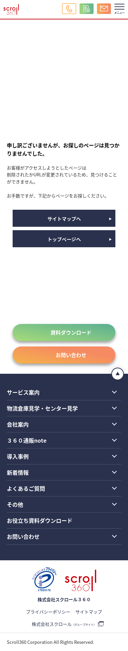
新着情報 (18, 472)
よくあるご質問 (26, 488)
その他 (15, 504)
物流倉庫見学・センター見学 (42, 408)
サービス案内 (23, 392)
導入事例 (18, 456)
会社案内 (18, 424)
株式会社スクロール (64, 624)
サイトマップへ (64, 218)
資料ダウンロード (71, 332)
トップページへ (64, 239)
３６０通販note (26, 440)
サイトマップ (88, 611)
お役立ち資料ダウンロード (39, 520)
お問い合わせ (71, 354)
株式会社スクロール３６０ (64, 599)
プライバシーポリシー (48, 611)
